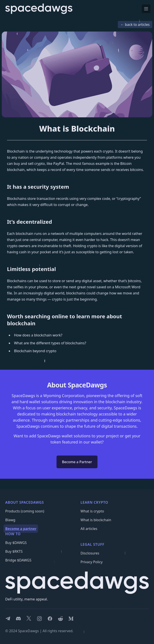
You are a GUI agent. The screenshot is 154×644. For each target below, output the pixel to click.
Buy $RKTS (14, 551)
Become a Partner (77, 461)
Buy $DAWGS (16, 542)
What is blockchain (96, 519)
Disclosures (90, 553)
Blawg (10, 519)
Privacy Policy (92, 562)
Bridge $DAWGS (18, 560)
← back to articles (135, 24)
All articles (89, 528)
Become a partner (20, 528)
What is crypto (92, 511)
